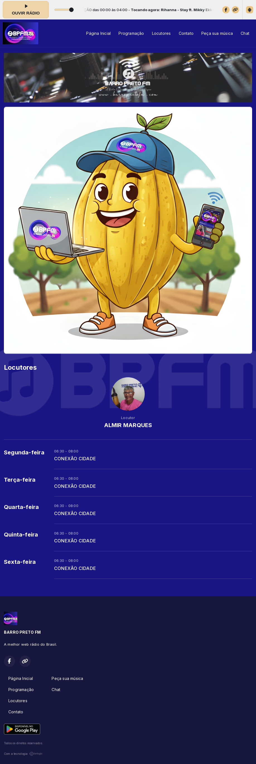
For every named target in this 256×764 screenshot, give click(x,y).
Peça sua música (217, 33)
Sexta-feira (20, 562)
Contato (186, 33)
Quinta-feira (21, 534)
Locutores (161, 33)
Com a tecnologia (23, 754)
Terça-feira (19, 479)
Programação (131, 33)
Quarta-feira (21, 507)
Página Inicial (98, 33)
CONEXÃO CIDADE (75, 458)
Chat (245, 33)
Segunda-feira (24, 452)
